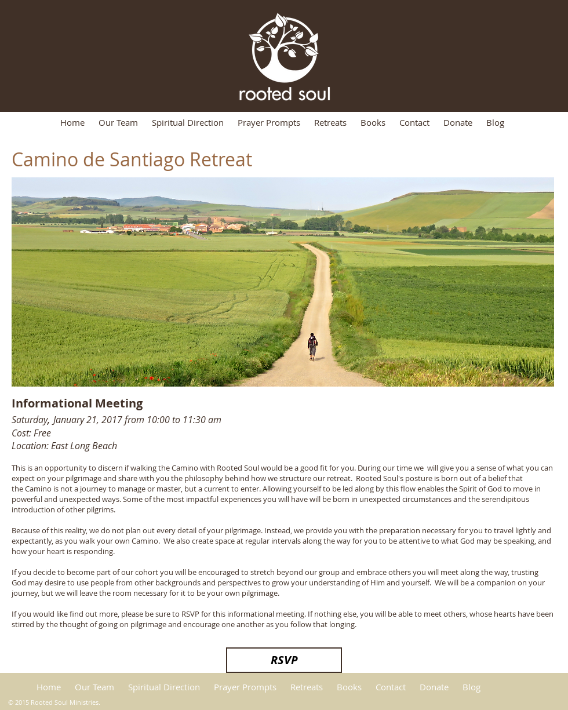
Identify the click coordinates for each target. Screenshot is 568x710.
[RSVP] (284, 660)
